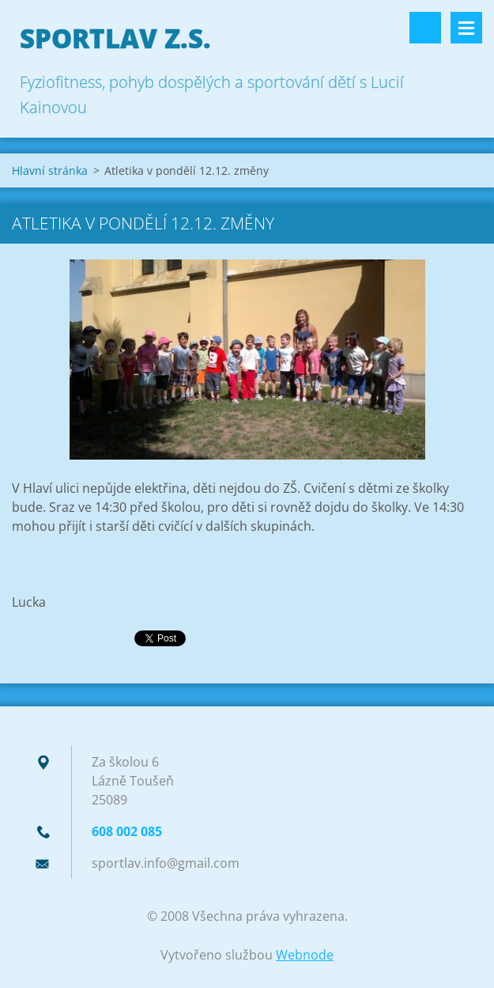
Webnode (305, 954)
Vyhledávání (425, 28)
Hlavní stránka (50, 170)
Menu (466, 28)
